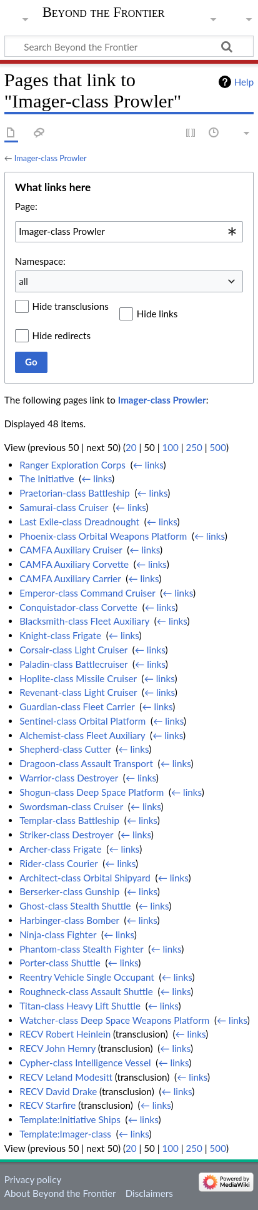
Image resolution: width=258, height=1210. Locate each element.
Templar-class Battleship (69, 820)
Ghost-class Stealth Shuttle (75, 905)
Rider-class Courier (58, 863)
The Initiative (46, 478)
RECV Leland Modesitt (65, 1077)
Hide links (157, 313)
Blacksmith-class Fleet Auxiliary (84, 621)
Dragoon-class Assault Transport (86, 763)
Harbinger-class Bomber (69, 920)
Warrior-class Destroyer (68, 777)
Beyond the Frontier (103, 12)
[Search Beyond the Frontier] (129, 46)
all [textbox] (23, 281)
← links (148, 464)
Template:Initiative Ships (70, 1119)
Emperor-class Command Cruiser (87, 592)
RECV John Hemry (57, 1048)
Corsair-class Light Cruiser (73, 649)
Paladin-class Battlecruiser (73, 664)
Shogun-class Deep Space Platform (91, 792)
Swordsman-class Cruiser (71, 806)
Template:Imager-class (65, 1133)
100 (170, 447)
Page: (26, 206)
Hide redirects (61, 335)
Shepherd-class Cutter (65, 749)
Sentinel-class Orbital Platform (82, 720)
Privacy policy (32, 1179)
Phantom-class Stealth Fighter (81, 949)
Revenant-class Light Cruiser (78, 692)
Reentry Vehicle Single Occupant (86, 977)
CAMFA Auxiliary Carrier (70, 578)
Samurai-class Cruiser (63, 507)
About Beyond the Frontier (60, 1193)
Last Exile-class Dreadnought (79, 521)
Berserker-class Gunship (69, 891)
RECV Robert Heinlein (65, 1033)
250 (194, 447)
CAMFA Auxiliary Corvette (74, 564)
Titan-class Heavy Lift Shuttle (80, 1005)
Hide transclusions (70, 306)
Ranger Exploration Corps (72, 464)
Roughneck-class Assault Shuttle (86, 991)
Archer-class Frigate (60, 849)
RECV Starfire (47, 1105)
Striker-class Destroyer (66, 834)
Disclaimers (149, 1193)
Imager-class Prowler (50, 158)
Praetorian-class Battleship (74, 492)
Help (244, 81)
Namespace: (40, 261)
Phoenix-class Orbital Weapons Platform (103, 536)
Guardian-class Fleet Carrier (76, 706)
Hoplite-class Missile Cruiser (78, 678)
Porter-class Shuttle (60, 962)
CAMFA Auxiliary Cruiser (70, 549)
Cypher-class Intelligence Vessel (85, 1062)
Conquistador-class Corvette (78, 607)
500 (218, 447)
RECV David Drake (58, 1091)
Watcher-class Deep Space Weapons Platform (114, 1020)
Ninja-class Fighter (57, 934)
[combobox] (129, 231)
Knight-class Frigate (60, 635)
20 (131, 447)
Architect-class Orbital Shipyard (85, 877)
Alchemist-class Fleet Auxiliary (82, 735)
